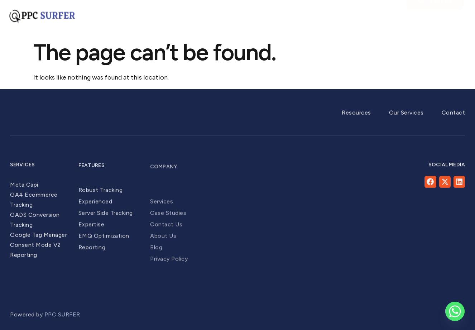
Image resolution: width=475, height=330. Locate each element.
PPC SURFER (63, 320)
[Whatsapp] (455, 311)
